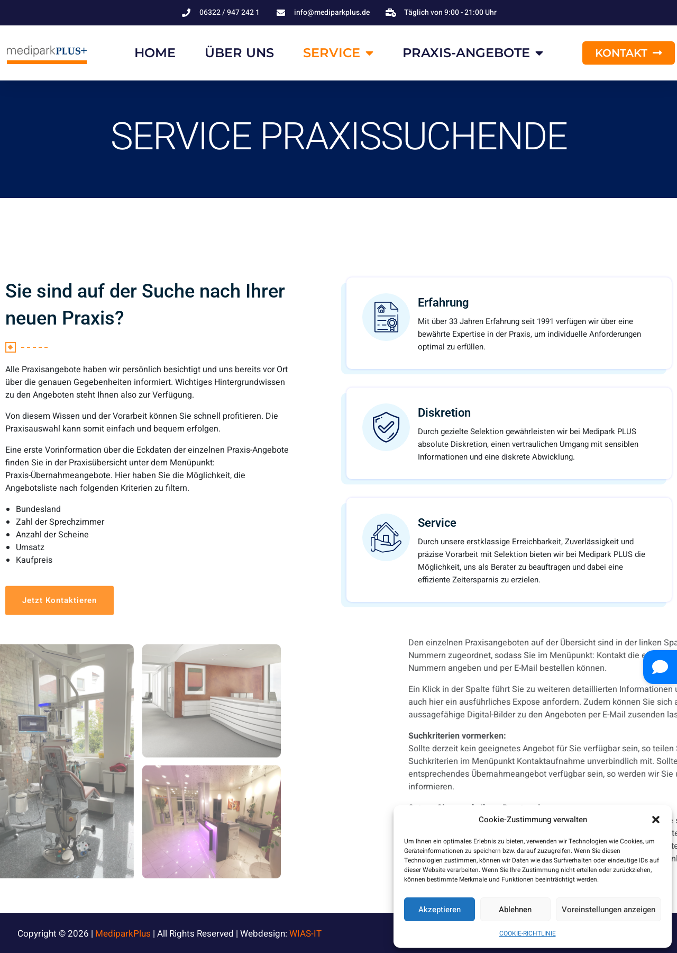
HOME (155, 52)
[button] (656, 819)
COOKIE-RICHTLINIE (527, 933)
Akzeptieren (439, 909)
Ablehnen (515, 909)
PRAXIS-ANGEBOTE (472, 53)
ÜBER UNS (239, 52)
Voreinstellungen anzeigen (608, 909)
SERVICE (338, 53)
